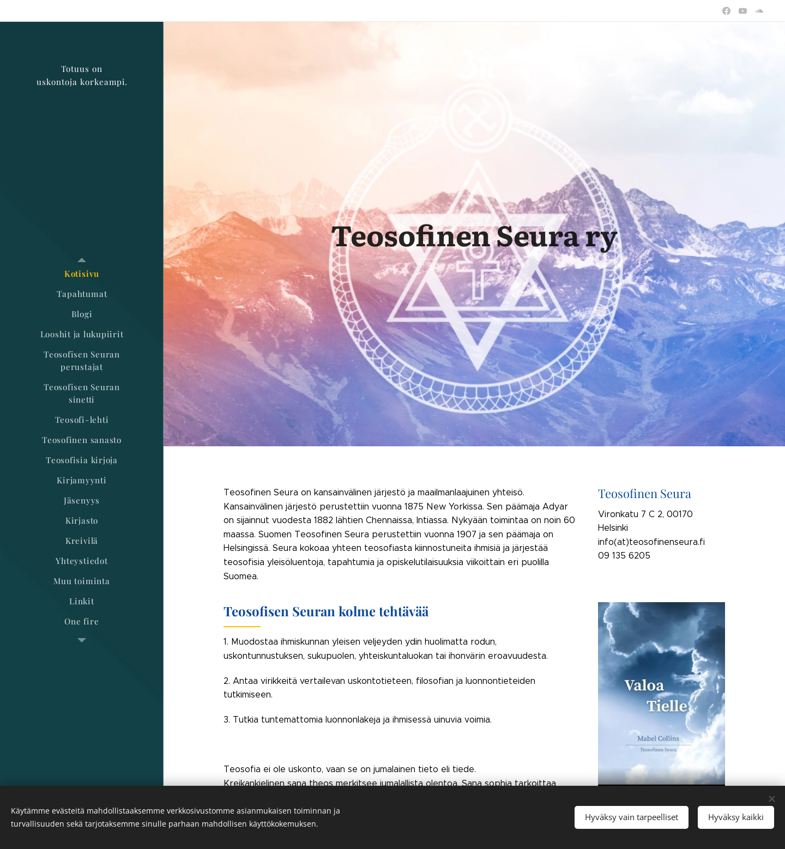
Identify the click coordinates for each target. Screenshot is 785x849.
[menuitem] (81, 274)
